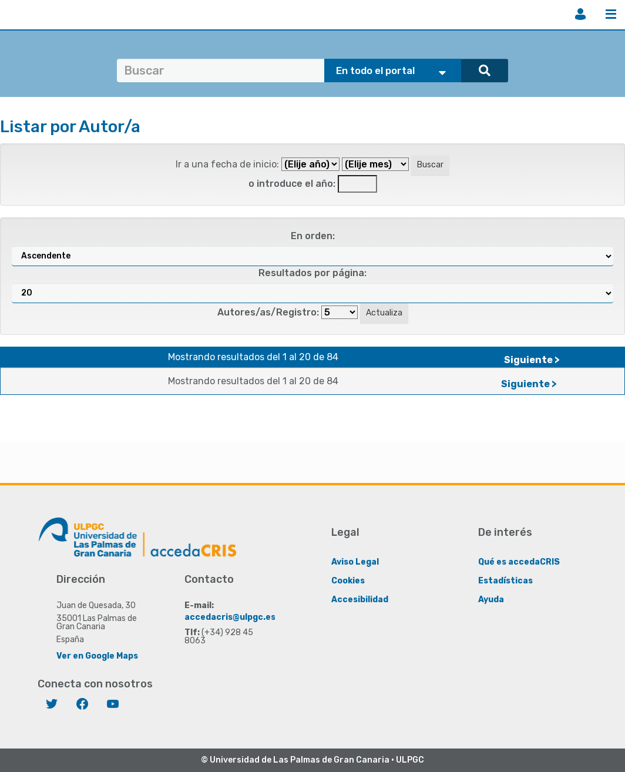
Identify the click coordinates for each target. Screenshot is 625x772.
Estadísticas (505, 580)
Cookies (348, 580)
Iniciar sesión (580, 14)
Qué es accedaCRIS (519, 561)
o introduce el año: (291, 183)
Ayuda (491, 599)
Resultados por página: (312, 272)
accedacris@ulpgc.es (229, 617)
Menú (611, 14)
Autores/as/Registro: (268, 312)
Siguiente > (532, 359)
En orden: (313, 235)
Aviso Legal (355, 561)
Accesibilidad (359, 599)
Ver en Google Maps (97, 655)
